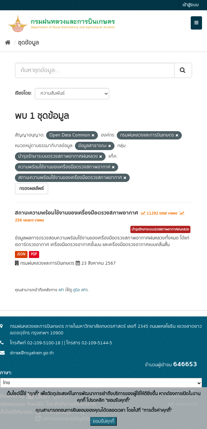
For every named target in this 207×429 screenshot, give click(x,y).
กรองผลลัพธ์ (31, 188)
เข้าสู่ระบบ (190, 5)
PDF (34, 254)
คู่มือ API (80, 290)
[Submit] (183, 70)
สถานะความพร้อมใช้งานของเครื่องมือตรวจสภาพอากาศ (76, 213)
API (61, 290)
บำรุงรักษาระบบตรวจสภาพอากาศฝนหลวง (160, 229)
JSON (21, 254)
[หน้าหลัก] (8, 43)
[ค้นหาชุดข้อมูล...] (94, 70)
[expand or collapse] (196, 23)
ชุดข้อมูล (28, 43)
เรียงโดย (23, 93)
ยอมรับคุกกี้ (103, 421)
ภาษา (5, 373)
